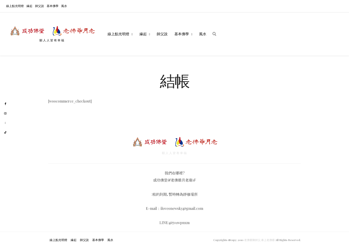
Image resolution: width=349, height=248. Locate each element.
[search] (214, 34)
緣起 (29, 6)
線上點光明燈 (15, 6)
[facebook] (5, 104)
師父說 (39, 6)
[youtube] (5, 123)
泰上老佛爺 (268, 240)
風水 (64, 6)
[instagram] (5, 113)
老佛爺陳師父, (252, 240)
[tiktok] (5, 132)
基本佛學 (52, 6)
